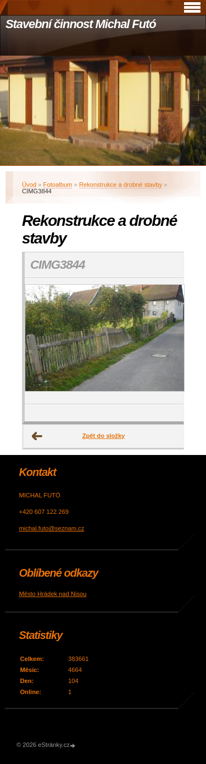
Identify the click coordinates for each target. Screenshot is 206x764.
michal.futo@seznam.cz (51, 528)
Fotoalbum (58, 184)
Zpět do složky (103, 435)
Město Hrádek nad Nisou (52, 593)
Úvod (29, 184)
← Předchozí (37, 436)
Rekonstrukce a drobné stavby (120, 184)
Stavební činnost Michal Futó (80, 24)
